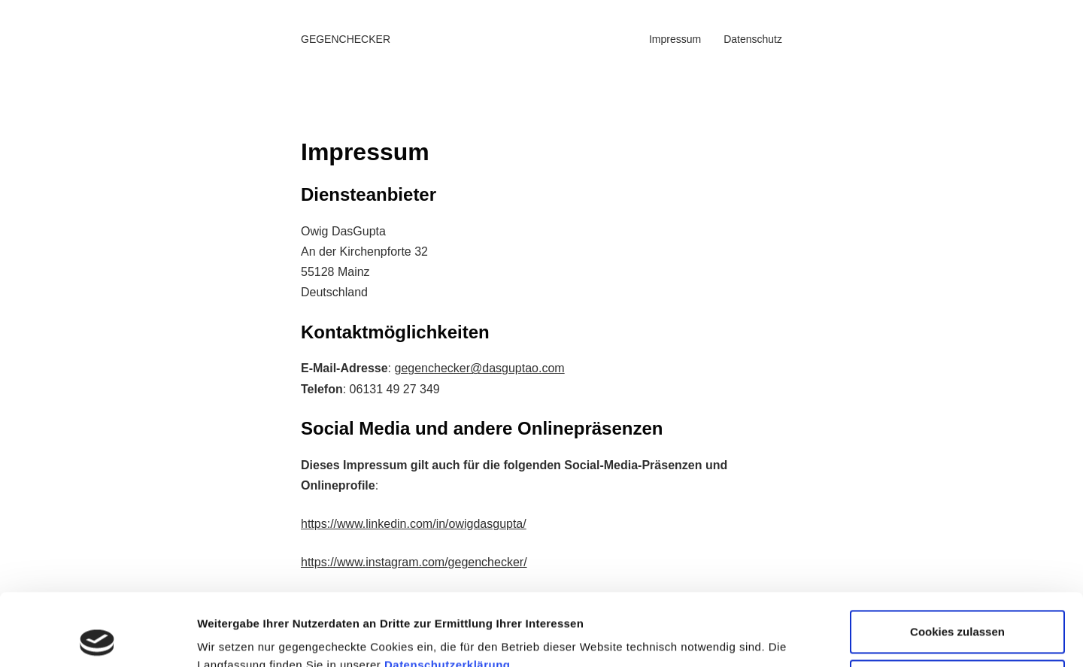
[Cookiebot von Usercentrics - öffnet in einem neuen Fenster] (97, 637)
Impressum (675, 39)
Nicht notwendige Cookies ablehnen (957, 617)
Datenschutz (753, 39)
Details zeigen (235, 634)
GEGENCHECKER (345, 39)
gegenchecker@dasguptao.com (479, 368)
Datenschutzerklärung (447, 593)
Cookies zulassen (957, 559)
